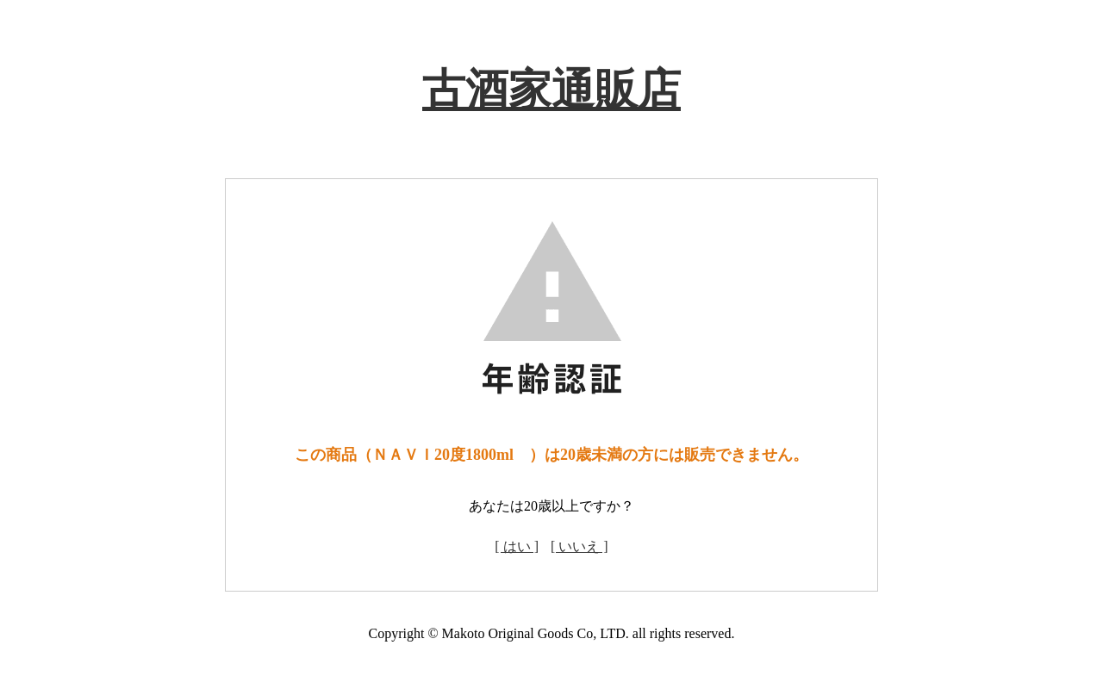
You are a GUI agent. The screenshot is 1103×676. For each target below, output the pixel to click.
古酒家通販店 (551, 89)
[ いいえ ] (579, 546)
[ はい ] (517, 546)
